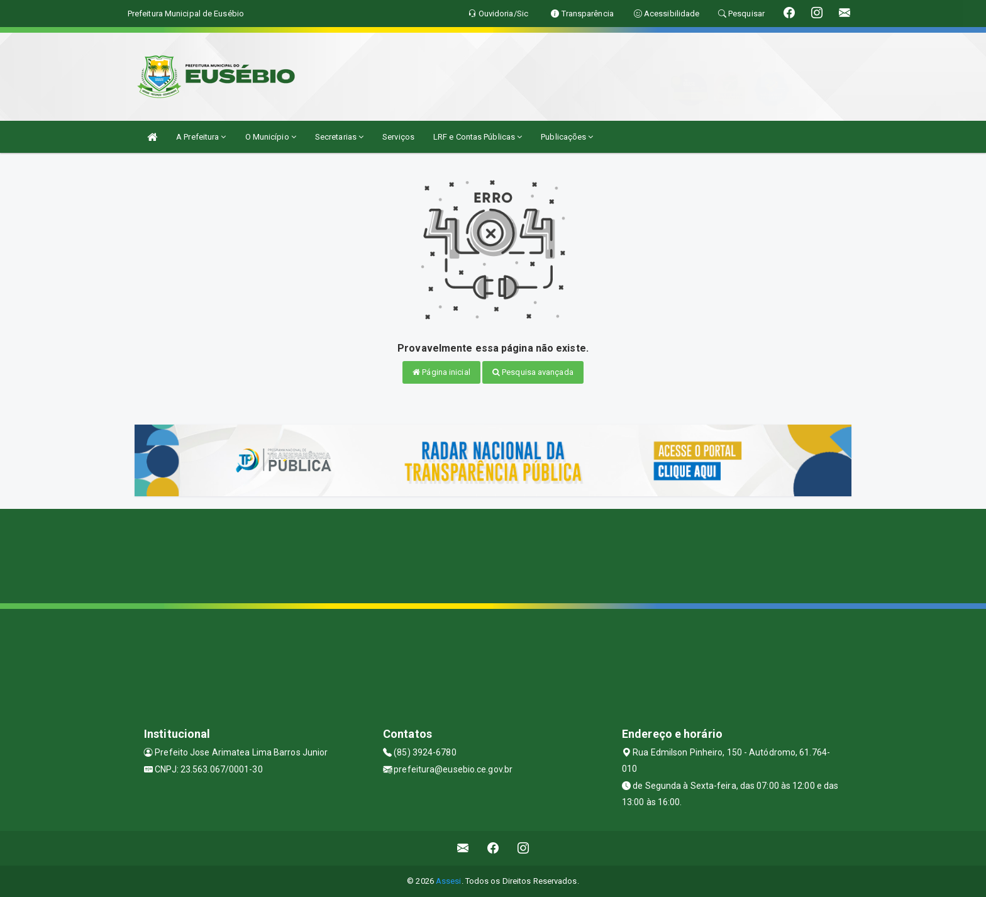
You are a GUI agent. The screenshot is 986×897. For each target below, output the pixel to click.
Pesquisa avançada (532, 372)
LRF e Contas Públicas (477, 137)
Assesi (449, 881)
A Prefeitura (201, 137)
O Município (270, 137)
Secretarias (339, 137)
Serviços (398, 137)
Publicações (567, 137)
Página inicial (441, 372)
